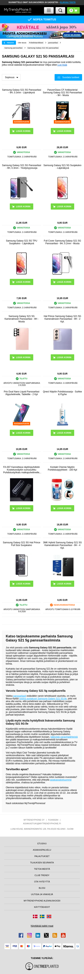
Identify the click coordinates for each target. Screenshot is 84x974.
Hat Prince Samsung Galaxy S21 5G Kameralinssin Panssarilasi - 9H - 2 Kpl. (62, 319)
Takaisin (10, 43)
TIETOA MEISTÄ (42, 869)
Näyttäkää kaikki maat (42, 926)
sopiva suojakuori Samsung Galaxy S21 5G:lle (43, 698)
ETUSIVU (42, 843)
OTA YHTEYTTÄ (42, 881)
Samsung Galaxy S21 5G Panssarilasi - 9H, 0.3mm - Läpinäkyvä (21, 91)
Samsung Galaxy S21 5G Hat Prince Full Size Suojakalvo (21, 544)
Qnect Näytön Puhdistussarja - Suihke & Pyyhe (62, 393)
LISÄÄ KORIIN (23, 508)
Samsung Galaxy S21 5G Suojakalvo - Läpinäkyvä (62, 166)
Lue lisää (62, 65)
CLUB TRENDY (42, 875)
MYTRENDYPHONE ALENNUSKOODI (42, 901)
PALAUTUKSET (42, 856)
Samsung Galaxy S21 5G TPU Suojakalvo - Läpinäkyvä (21, 242)
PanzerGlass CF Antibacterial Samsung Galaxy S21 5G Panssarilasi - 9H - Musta (62, 93)
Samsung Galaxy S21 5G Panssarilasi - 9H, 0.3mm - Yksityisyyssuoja (21, 166)
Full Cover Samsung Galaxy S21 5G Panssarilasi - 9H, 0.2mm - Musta (62, 242)
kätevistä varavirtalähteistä (64, 737)
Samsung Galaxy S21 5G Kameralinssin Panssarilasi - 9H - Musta (22, 319)
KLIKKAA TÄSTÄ (68, 2)
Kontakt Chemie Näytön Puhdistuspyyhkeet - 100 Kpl (62, 468)
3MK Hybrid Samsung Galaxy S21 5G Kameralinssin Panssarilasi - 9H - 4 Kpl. (62, 545)
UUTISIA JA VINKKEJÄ (42, 894)
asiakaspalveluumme (61, 779)
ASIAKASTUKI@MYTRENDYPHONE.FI (42, 823)
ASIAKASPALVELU (42, 850)
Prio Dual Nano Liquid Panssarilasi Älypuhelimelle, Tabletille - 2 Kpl (21, 393)
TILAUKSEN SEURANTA (42, 862)
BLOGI (42, 888)
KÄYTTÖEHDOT (42, 907)
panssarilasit (19, 696)
